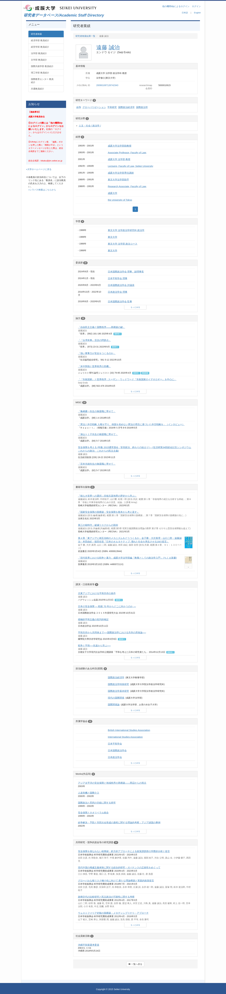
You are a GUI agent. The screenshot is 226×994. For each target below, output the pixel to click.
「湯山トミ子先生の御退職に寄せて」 (98, 434)
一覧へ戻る (135, 964)
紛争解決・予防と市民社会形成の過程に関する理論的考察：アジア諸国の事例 (119, 822)
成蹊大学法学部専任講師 (121, 172)
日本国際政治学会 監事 (120, 301)
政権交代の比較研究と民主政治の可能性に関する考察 (106, 896)
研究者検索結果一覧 (85, 36)
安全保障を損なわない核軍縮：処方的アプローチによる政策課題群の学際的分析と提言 (124, 851)
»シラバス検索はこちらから (42, 189)
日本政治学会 (115, 757)
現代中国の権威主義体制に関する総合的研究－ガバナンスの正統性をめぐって (119, 867)
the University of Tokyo (120, 200)
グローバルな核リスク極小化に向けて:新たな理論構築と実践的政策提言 (116, 880)
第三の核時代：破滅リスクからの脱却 (98, 525)
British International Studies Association (129, 730)
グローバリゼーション (94, 107)
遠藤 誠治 (108, 47)
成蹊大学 (112, 193)
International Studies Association (125, 737)
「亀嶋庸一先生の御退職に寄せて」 (97, 411)
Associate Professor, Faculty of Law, (127, 152)
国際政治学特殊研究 (118, 684)
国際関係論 (114, 704)
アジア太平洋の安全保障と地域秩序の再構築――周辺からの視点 (112, 782)
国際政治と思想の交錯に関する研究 (97, 802)
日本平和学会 (115, 743)
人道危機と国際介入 (88, 792)
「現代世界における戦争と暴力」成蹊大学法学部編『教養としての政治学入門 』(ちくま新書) (127, 557)
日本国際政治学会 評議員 (121, 285)
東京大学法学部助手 (118, 179)
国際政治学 (142, 107)
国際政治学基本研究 (118, 691)
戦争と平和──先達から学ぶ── (94, 645)
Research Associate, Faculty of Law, (127, 186)
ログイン (196, 6)
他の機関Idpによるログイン (175, 6)
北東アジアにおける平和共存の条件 (97, 593)
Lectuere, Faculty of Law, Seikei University (130, 166)
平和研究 (112, 107)
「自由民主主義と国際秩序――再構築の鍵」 (101, 327)
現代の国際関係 (116, 697)
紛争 (78, 107)
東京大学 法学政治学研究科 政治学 (126, 230)
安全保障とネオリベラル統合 (93, 812)
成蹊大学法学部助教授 (119, 145)
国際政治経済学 (126, 107)
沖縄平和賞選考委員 (88, 945)
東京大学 (112, 237)
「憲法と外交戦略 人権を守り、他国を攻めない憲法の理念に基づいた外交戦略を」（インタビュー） (131, 424)
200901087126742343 (107, 85)
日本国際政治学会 (117, 750)
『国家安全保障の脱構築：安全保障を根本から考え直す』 (108, 512)
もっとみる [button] (135, 307)
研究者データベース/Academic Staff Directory (64, 15)
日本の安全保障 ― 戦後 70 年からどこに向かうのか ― (107, 606)
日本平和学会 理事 (117, 278)
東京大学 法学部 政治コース (122, 243)
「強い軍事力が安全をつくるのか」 (97, 353)
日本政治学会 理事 (117, 292)
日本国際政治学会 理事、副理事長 (126, 271)
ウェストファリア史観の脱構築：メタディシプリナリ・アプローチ (113, 913)
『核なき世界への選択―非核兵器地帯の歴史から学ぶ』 (107, 495)
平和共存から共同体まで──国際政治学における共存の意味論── (112, 632)
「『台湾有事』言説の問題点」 (94, 340)
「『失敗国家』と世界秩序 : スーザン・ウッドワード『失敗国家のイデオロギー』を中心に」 (127, 379)
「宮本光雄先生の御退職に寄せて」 (97, 463)
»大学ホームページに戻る (38, 169)
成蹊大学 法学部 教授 (119, 159)
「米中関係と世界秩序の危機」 (94, 366)
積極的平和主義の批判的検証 (93, 619)
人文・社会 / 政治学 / (90, 125)
